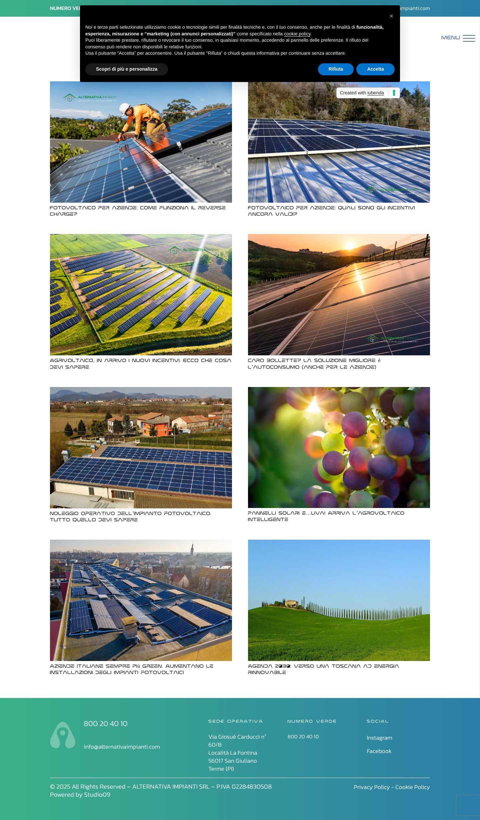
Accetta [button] (375, 69)
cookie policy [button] (297, 33)
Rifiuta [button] (336, 69)
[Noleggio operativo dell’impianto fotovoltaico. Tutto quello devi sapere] (141, 391)
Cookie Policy (412, 787)
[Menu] (458, 38)
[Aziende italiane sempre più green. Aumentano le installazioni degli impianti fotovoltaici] (141, 544)
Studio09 (97, 794)
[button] (391, 16)
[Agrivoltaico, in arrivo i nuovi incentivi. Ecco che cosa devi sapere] (141, 238)
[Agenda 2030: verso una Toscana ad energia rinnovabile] (339, 544)
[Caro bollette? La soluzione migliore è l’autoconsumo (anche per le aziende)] (339, 238)
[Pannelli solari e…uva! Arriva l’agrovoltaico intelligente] (339, 391)
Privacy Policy (372, 787)
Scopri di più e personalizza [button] (126, 69)
